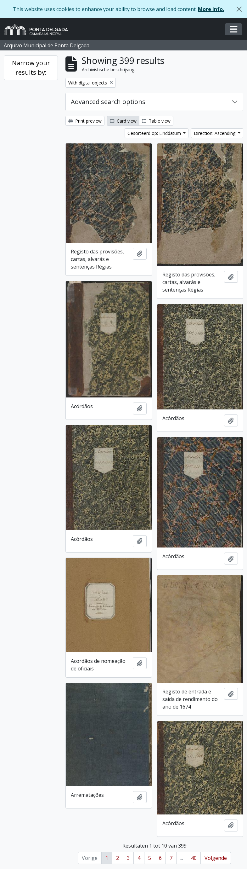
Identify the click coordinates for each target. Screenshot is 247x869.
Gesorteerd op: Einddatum (154, 133)
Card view (123, 121)
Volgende (216, 858)
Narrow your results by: (31, 68)
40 (194, 858)
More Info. (211, 9)
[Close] (239, 9)
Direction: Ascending (215, 133)
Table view (156, 121)
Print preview (85, 121)
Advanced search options (108, 101)
